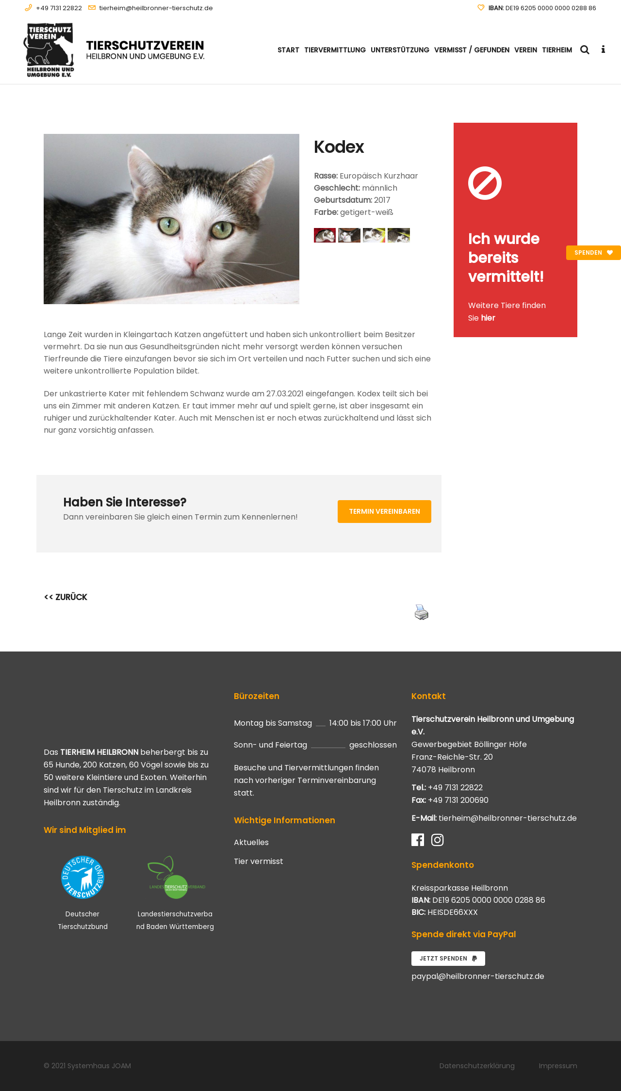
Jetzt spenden (448, 958)
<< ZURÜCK (65, 597)
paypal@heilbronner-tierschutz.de (477, 976)
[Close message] (570, 129)
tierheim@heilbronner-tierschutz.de (156, 8)
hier (488, 318)
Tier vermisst (258, 861)
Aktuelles (251, 842)
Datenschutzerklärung (477, 1066)
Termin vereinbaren (384, 511)
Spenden (593, 252)
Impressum (558, 1066)
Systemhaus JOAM (99, 1066)
